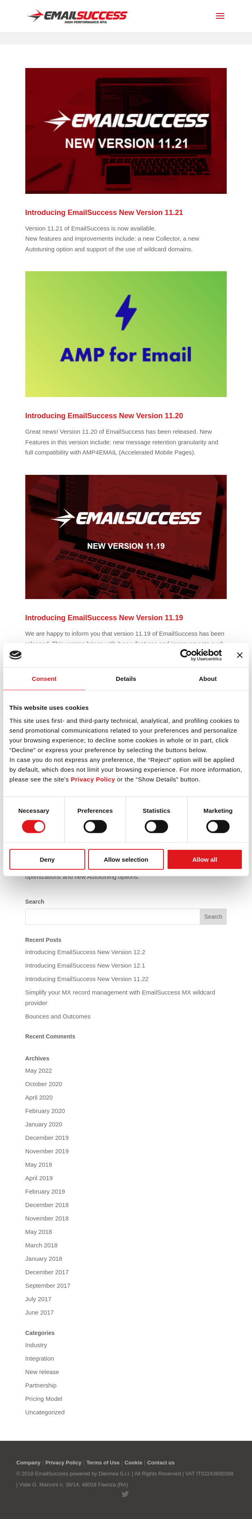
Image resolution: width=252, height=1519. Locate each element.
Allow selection (126, 859)
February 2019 (45, 1191)
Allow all (204, 859)
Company (28, 1463)
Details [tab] (126, 678)
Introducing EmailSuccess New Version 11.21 (104, 213)
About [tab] (208, 678)
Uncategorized (45, 1412)
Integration (39, 1358)
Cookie (133, 1463)
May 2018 (38, 1231)
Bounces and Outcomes (58, 1016)
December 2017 (47, 1272)
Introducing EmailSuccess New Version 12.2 (85, 951)
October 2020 (43, 1083)
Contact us (161, 1463)
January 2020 (43, 1124)
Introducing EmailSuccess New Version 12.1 (85, 965)
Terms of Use (102, 1463)
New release (42, 1371)
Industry (36, 1344)
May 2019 (38, 1164)
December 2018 (47, 1204)
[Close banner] (240, 655)
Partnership (41, 1385)
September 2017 (48, 1285)
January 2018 (43, 1258)
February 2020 (45, 1110)
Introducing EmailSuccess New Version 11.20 (104, 416)
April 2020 (39, 1097)
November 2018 (47, 1218)
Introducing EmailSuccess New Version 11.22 (87, 978)
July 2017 (38, 1298)
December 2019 (47, 1137)
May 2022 (38, 1070)
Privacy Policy (63, 1463)
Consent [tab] (44, 678)
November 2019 (47, 1151)
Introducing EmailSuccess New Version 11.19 (104, 618)
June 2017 (39, 1312)
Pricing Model (43, 1398)
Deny (47, 859)
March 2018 (41, 1245)
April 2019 (39, 1177)
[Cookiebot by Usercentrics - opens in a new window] (186, 655)
